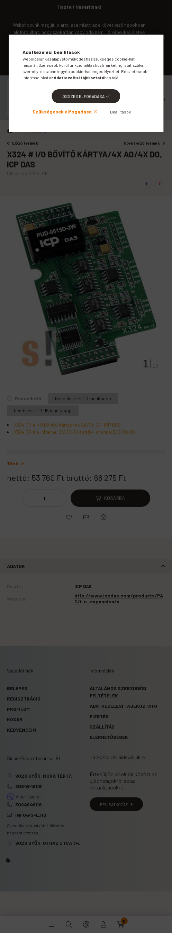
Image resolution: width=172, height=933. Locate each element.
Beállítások (120, 111)
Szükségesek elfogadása (62, 112)
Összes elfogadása (83, 96)
